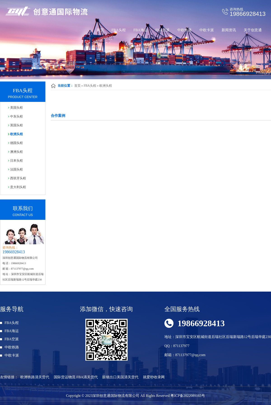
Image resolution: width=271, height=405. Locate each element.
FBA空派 (162, 30)
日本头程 (16, 160)
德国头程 (16, 143)
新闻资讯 (229, 30)
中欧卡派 (206, 30)
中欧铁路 (184, 30)
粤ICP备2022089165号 (188, 396)
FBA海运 (140, 30)
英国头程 (16, 125)
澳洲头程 (16, 151)
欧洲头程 (105, 85)
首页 (100, 30)
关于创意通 (253, 30)
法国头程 (16, 169)
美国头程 (16, 107)
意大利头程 (18, 187)
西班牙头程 (18, 178)
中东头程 (16, 116)
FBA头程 (119, 30)
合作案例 (58, 115)
